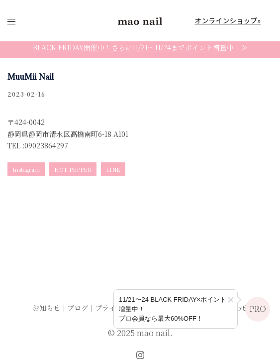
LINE (113, 169)
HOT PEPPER (73, 169)
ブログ (77, 308)
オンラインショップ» (227, 20)
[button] (230, 299)
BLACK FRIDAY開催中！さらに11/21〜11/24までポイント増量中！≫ (140, 47)
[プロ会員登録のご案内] (175, 309)
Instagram (26, 169)
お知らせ (46, 308)
